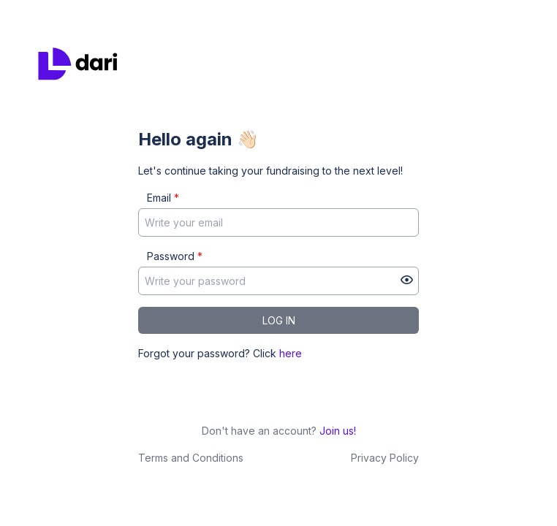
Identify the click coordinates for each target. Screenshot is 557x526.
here (290, 353)
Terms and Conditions (190, 457)
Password (174, 256)
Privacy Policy (385, 457)
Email (163, 197)
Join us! (337, 430)
